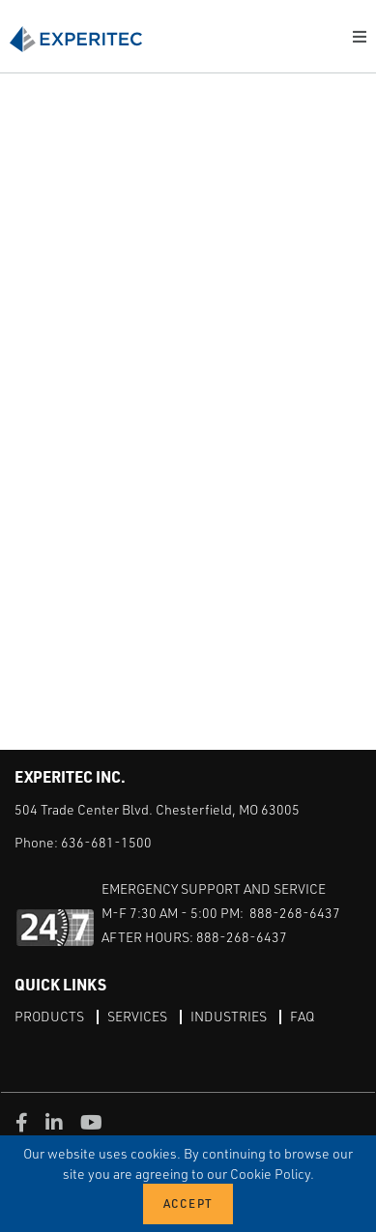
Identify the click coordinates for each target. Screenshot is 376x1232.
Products (49, 1016)
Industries (228, 1016)
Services (137, 1016)
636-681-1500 (106, 842)
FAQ (302, 1016)
